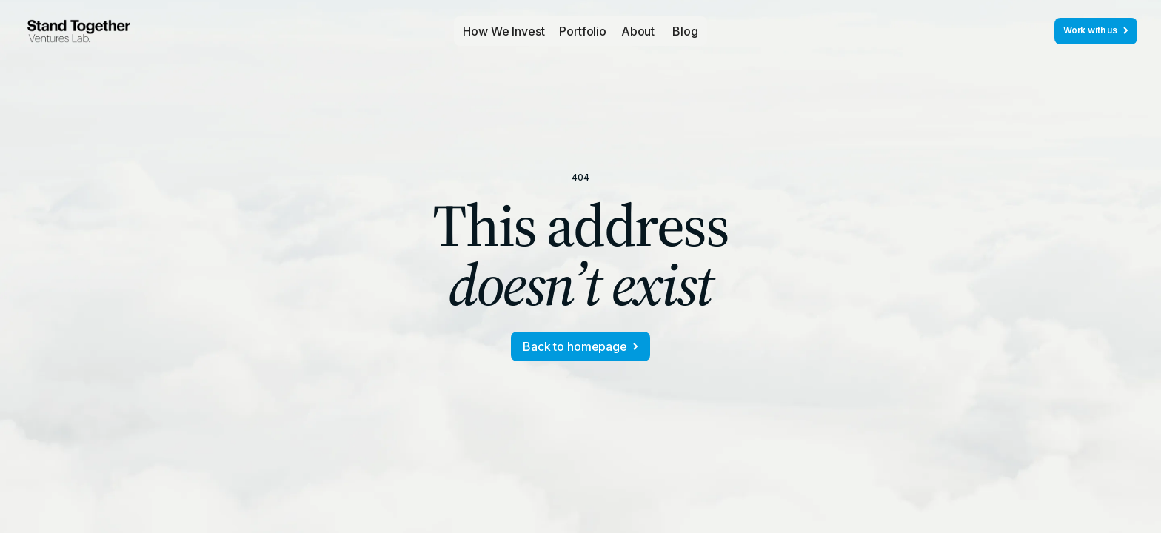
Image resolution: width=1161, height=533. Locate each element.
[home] (79, 31)
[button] (582, 31)
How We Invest (503, 31)
